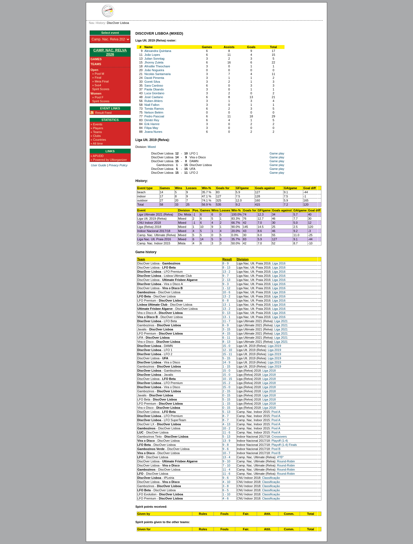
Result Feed (103, 112)
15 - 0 (226, 345)
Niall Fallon (151, 104)
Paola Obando (154, 89)
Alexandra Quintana (157, 51)
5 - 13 (226, 411)
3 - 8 (226, 486)
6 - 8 (226, 300)
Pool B (276, 449)
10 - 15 (227, 378)
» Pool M (98, 73)
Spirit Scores (100, 89)
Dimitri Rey (151, 120)
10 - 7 (226, 453)
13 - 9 (226, 440)
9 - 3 (226, 284)
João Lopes (152, 54)
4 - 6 (226, 498)
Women (96, 93)
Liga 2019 (274, 345)
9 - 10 (226, 461)
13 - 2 (226, 271)
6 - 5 (226, 490)
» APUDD (97, 156)
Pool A (276, 411)
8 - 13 (226, 267)
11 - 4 (226, 469)
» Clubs (96, 135)
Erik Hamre (152, 124)
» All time (97, 143)
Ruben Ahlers (153, 101)
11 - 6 (226, 432)
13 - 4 (226, 457)
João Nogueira (154, 70)
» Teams (96, 132)
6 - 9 (226, 325)
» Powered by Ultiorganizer (109, 159)
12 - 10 (227, 350)
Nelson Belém (153, 112)
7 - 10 (226, 465)
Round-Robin (286, 461)
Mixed (152, 146)
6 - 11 (226, 337)
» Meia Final (100, 81)
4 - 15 (226, 333)
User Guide (98, 165)
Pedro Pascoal (154, 116)
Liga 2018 (269, 370)
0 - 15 (226, 395)
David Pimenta (154, 77)
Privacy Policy (118, 165)
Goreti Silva (152, 81)
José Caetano (153, 97)
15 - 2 (226, 383)
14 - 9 (226, 362)
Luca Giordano (154, 93)
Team (141, 259)
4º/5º (280, 457)
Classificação (271, 477)
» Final (96, 77)
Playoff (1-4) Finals (284, 444)
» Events (96, 124)
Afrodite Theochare (157, 66)
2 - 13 (226, 279)
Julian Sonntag (154, 58)
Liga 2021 (281, 321)
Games (96, 59)
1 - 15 (226, 366)
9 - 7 (226, 275)
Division (243, 259)
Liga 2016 (278, 263)
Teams (96, 64)
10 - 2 (226, 428)
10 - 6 (226, 292)
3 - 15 (226, 329)
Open (94, 69)
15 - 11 (227, 354)
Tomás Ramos (154, 108)
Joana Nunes (153, 131)
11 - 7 (226, 321)
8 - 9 (226, 263)
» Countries (98, 139)
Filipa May (151, 127)
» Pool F (97, 97)
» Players (97, 128)
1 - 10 (226, 494)
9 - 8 (226, 444)
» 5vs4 (96, 85)
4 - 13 (226, 424)
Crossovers (279, 436)
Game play (277, 153)
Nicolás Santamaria (157, 74)
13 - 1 (226, 304)
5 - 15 (226, 358)
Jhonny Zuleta (153, 62)
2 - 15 (226, 391)
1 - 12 (226, 288)
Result (227, 259)
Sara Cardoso (153, 85)
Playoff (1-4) (280, 440)
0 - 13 (226, 312)
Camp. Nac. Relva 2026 (110, 52)
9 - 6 (226, 449)
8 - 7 (226, 416)
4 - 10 (226, 482)
